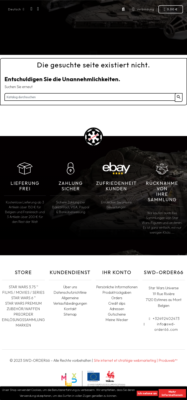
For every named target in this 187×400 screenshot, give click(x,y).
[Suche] (93, 97)
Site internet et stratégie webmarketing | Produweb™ (135, 360)
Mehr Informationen (172, 393)
